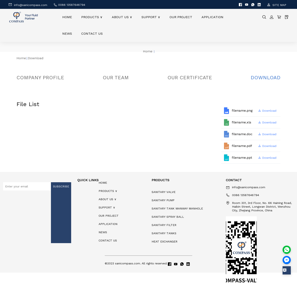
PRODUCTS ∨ (92, 17)
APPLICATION (212, 17)
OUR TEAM (116, 77)
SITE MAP (276, 5)
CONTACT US (92, 33)
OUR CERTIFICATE (189, 77)
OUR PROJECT (181, 17)
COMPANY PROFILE (40, 77)
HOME (67, 17)
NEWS (67, 33)
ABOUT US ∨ (122, 17)
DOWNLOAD (265, 77)
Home (147, 51)
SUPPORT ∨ (150, 17)
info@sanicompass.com (27, 5)
